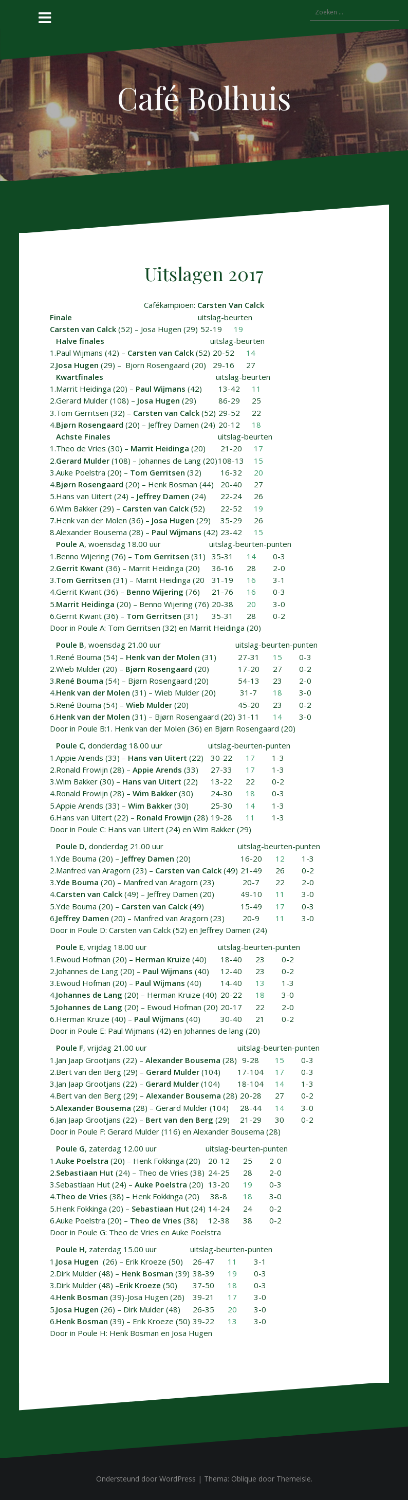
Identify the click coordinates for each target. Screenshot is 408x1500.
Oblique (243, 1479)
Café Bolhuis (204, 97)
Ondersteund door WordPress (146, 1479)
